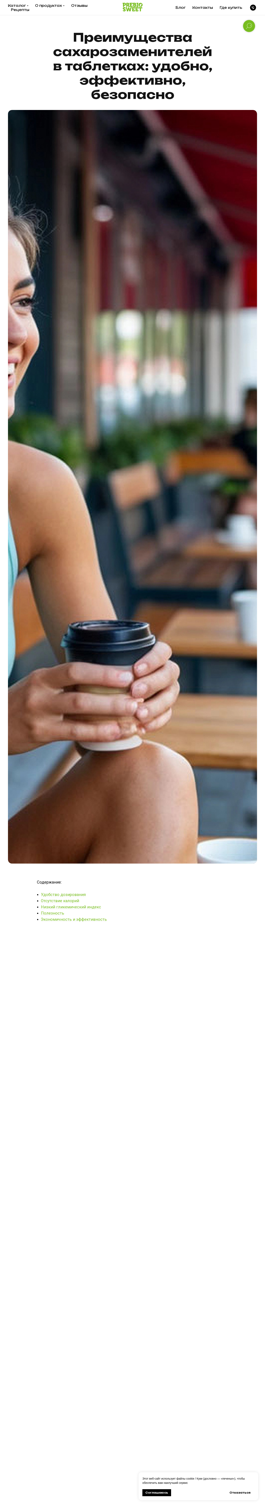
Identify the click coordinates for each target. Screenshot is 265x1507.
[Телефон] (253, 8)
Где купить (231, 7)
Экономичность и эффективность (74, 919)
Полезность (52, 913)
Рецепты (20, 10)
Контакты (202, 7)
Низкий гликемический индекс (71, 907)
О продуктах (48, 5)
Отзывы (79, 5)
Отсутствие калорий (60, 900)
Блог (180, 7)
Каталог (17, 5)
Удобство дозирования (63, 894)
